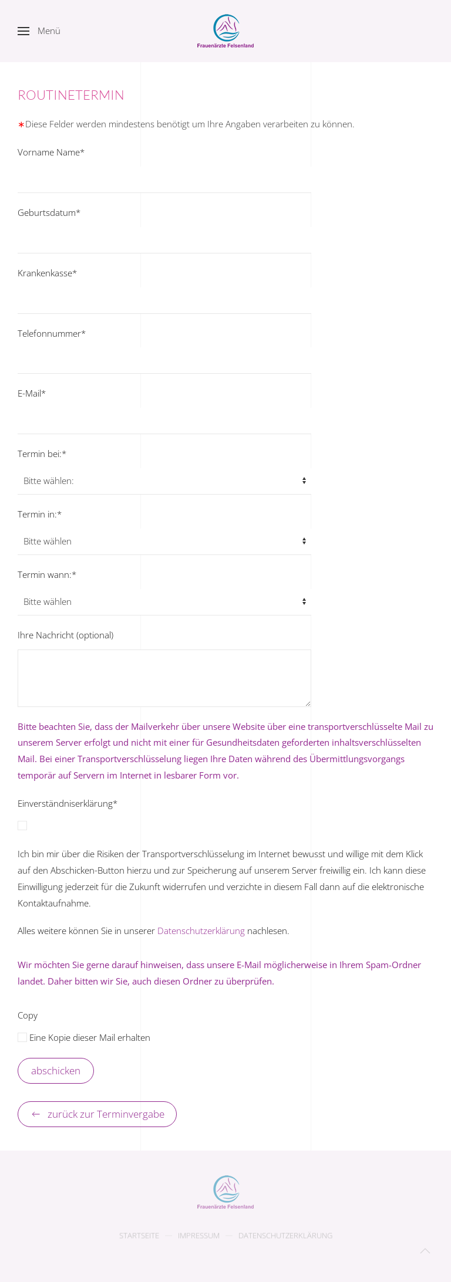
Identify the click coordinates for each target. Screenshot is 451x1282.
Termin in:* (40, 514)
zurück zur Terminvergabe (97, 1114)
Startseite (139, 1236)
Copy (28, 1015)
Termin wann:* (47, 574)
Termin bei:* (42, 453)
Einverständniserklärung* (67, 803)
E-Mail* (32, 393)
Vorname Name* (51, 152)
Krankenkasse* (47, 273)
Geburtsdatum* (49, 212)
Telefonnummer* (52, 333)
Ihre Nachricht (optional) (65, 635)
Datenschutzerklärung (201, 930)
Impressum (199, 1236)
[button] (39, 31)
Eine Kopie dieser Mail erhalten (84, 1037)
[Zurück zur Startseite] (225, 31)
